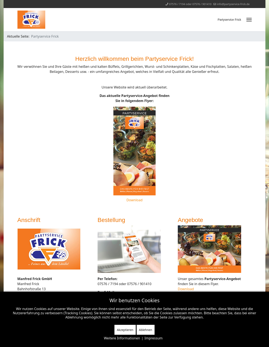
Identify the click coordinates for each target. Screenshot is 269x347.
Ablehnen (145, 330)
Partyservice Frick (229, 19)
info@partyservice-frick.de (233, 4)
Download (134, 200)
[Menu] (249, 19)
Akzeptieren (125, 330)
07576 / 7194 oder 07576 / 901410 (190, 4)
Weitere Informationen (122, 338)
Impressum (153, 338)
